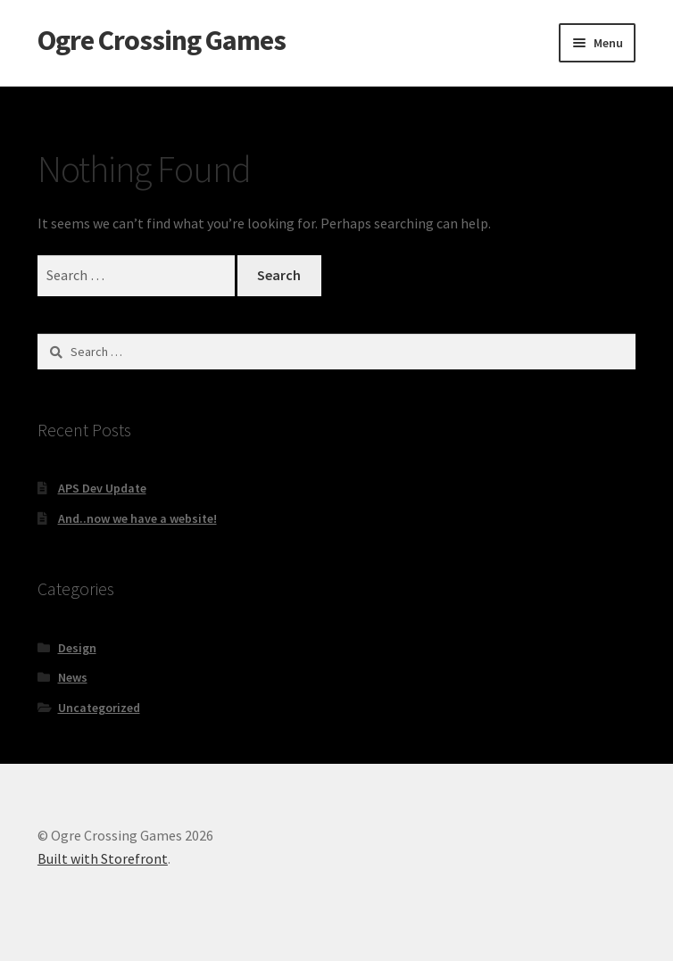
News (72, 677)
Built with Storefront (102, 858)
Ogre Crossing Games (161, 40)
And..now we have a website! (137, 518)
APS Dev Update (102, 488)
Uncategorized (99, 708)
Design (77, 648)
